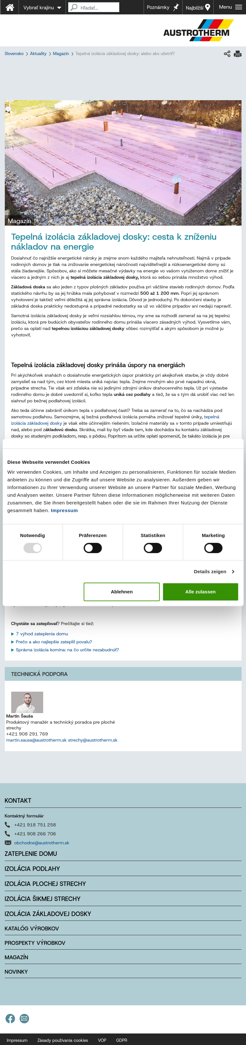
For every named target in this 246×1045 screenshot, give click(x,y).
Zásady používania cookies (62, 1040)
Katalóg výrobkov (32, 928)
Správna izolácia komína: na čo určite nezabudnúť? (68, 650)
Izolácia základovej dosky (48, 914)
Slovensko (14, 53)
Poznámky (158, 7)
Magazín (61, 53)
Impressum (64, 510)
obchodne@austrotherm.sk (41, 843)
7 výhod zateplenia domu (42, 634)
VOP (102, 1040)
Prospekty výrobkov (35, 942)
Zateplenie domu (31, 854)
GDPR (121, 1040)
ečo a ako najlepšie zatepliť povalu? (56, 642)
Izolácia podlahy (32, 869)
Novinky (16, 971)
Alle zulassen (200, 591)
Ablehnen (121, 591)
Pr (18, 642)
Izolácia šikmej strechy (43, 899)
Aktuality (38, 53)
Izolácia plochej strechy (45, 884)
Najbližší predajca (195, 9)
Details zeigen (210, 571)
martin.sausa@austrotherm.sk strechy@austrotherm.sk (62, 740)
